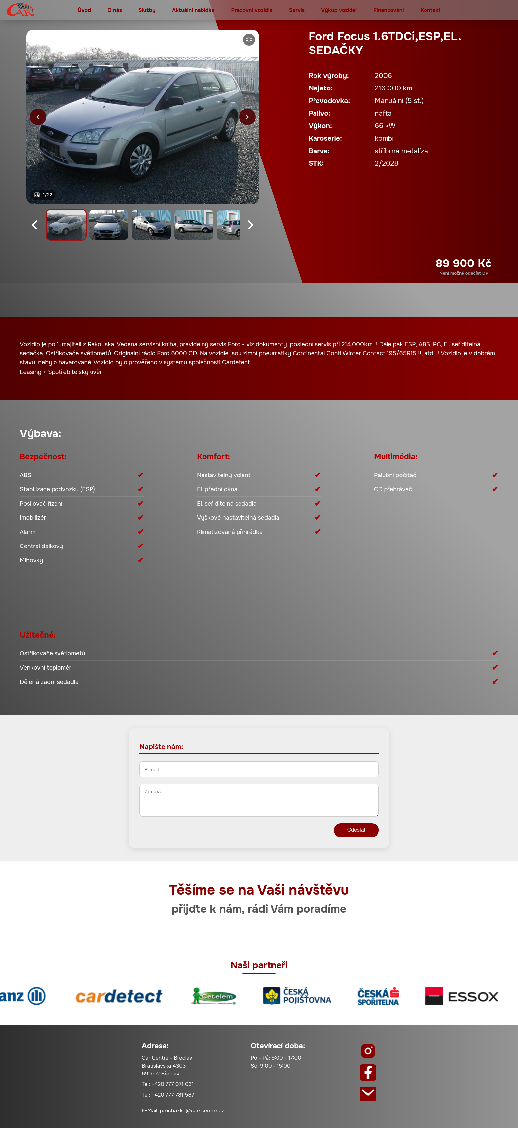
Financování (388, 10)
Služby (147, 10)
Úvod (84, 10)
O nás (114, 10)
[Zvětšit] (249, 40)
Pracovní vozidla (252, 10)
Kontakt (430, 10)
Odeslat (356, 830)
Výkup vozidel (339, 10)
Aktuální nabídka (193, 10)
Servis (297, 10)
